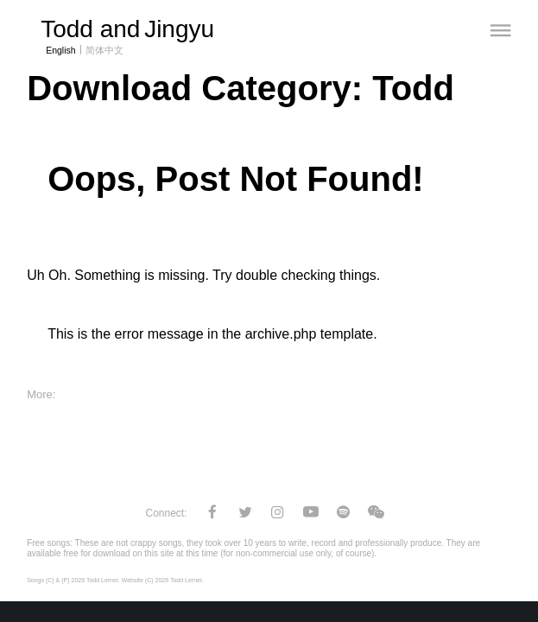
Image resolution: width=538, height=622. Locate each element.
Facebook (212, 512)
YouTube (311, 511)
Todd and (127, 29)
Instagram (278, 512)
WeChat (376, 512)
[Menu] (500, 30)
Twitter (245, 512)
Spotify (343, 512)
